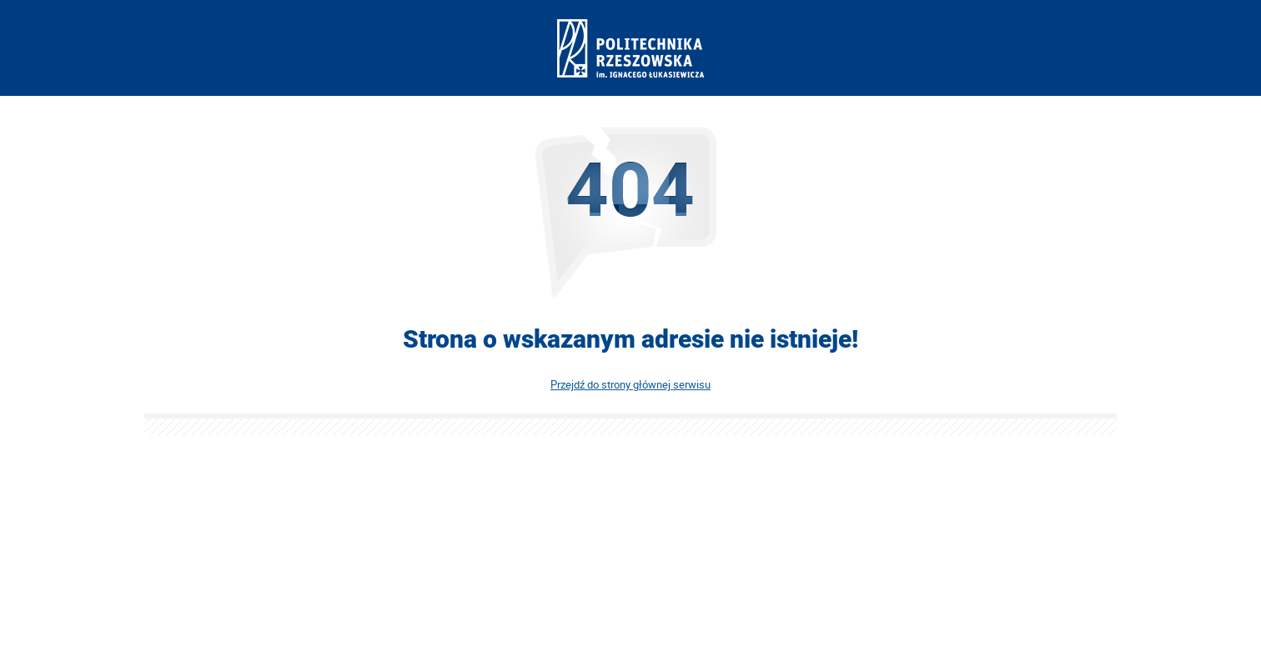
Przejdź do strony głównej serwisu (630, 384)
